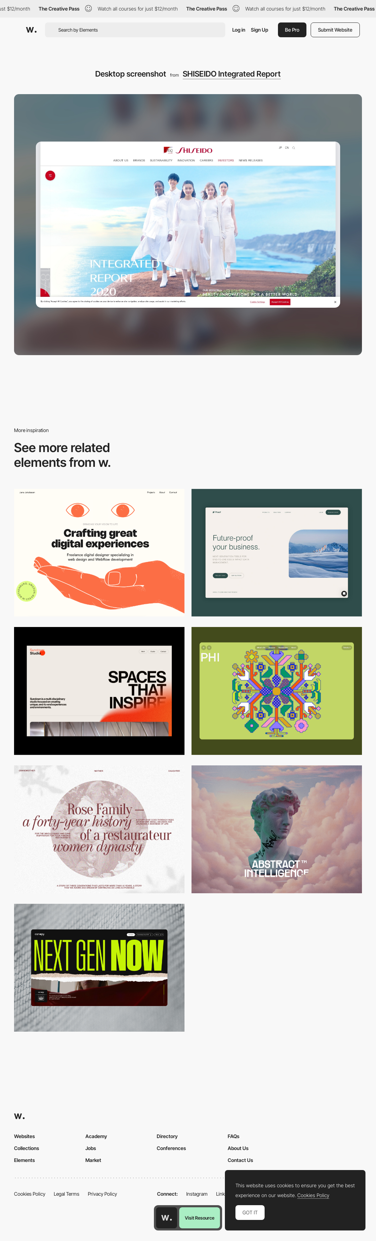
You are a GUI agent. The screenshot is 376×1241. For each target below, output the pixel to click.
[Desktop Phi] (277, 691)
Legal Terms (66, 1194)
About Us (238, 1148)
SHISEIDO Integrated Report (232, 74)
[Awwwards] (31, 30)
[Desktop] (99, 553)
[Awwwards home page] (166, 1217)
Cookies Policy (29, 1194)
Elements (24, 1160)
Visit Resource (199, 1218)
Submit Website (335, 30)
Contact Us (240, 1160)
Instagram (197, 1194)
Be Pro (292, 30)
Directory (167, 1136)
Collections (26, 1148)
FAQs (233, 1136)
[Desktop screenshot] (99, 829)
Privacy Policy (102, 1194)
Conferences (171, 1148)
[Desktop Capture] (277, 553)
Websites (24, 1136)
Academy (96, 1136)
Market (93, 1160)
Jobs (90, 1148)
